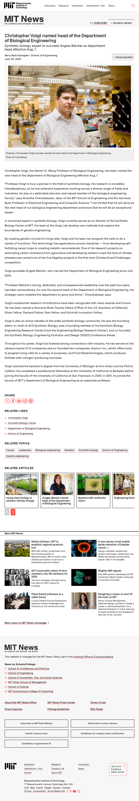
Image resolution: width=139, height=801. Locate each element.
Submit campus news (36, 733)
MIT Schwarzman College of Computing (30, 691)
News (81, 768)
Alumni (27, 772)
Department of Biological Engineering (29, 428)
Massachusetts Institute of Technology (44, 781)
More (112, 5)
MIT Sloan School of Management (27, 682)
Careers (57, 787)
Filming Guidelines (58, 709)
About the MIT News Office (21, 702)
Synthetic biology (88, 450)
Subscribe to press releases (102, 723)
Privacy (28, 791)
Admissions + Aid (95, 5)
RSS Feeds (96, 709)
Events (39, 787)
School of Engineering (20, 433)
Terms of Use (98, 702)
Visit (26, 787)
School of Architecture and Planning (28, 668)
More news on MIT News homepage (26, 622)
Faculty (10, 450)
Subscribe (100, 23)
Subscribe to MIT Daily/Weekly (36, 723)
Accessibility (39, 791)
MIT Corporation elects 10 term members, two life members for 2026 (49, 573)
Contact (66, 787)
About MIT (56, 772)
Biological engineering (47, 450)
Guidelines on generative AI (36, 743)
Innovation (77, 5)
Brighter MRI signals (109, 570)
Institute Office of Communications (93, 656)
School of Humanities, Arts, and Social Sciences (35, 677)
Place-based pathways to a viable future (47, 596)
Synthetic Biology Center (22, 423)
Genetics (69, 450)
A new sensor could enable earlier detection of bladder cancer (114, 544)
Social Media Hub (56, 791)
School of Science (18, 686)
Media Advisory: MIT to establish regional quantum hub (47, 544)
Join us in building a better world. (118, 769)
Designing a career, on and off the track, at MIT (115, 596)
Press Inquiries (13, 709)
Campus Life (57, 768)
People (47, 787)
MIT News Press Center (61, 702)
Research (64, 5)
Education (50, 5)
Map (32, 787)
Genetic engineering (17, 456)
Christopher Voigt (18, 417)
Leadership (25, 450)
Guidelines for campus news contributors (102, 733)
